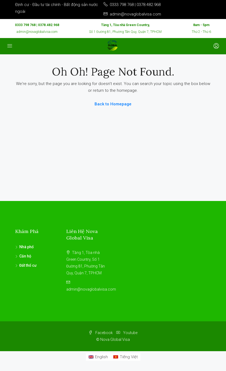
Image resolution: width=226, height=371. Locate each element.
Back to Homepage (113, 104)
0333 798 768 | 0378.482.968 (37, 25)
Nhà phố (26, 247)
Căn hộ (25, 256)
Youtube (126, 333)
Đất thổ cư (28, 265)
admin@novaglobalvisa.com (37, 32)
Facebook (101, 333)
